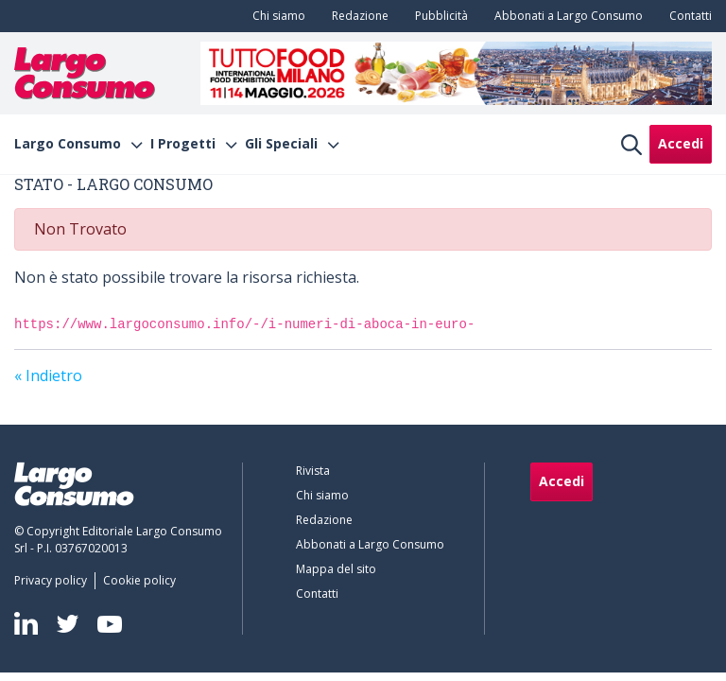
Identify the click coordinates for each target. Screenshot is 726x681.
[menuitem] (275, 16)
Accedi (680, 143)
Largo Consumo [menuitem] (67, 143)
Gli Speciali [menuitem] (281, 143)
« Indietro (48, 375)
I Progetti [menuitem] (183, 143)
